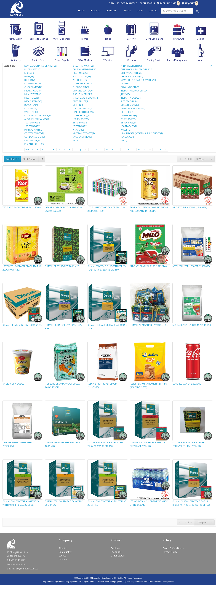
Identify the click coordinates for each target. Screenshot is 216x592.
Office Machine (85, 60)
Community (112, 10)
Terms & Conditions (173, 548)
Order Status (147, 3)
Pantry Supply (15, 38)
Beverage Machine (39, 38)
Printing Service (154, 60)
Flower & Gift (177, 38)
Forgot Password (127, 3)
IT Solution (108, 60)
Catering (131, 38)
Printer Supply (62, 60)
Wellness (131, 60)
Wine (200, 60)
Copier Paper (39, 60)
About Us (95, 10)
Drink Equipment (154, 38)
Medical (200, 38)
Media (140, 10)
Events (127, 10)
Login (111, 3)
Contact (153, 10)
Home (81, 10)
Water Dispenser (61, 38)
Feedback (116, 551)
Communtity (65, 551)
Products (115, 548)
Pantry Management (177, 60)
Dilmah (85, 38)
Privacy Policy (170, 551)
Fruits (108, 38)
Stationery (15, 60)
